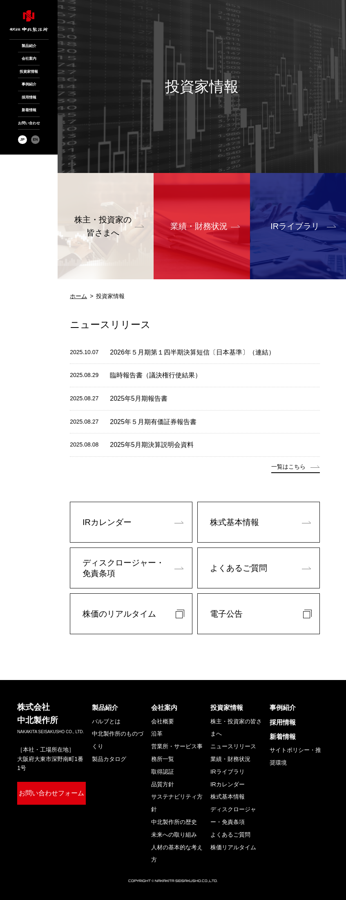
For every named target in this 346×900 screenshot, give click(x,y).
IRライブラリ (294, 226)
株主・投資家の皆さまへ (236, 727)
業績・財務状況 (199, 226)
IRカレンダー (227, 784)
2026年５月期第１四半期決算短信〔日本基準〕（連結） (192, 352)
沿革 (157, 733)
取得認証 (162, 771)
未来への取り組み (174, 834)
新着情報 (29, 110)
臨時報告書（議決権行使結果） (155, 375)
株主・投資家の (103, 227)
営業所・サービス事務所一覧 (177, 752)
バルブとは (106, 721)
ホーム (78, 296)
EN (35, 139)
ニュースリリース (233, 746)
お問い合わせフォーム (51, 793)
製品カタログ (109, 759)
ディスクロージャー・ (233, 817)
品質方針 (162, 784)
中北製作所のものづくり (117, 740)
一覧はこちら (288, 466)
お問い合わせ (29, 123)
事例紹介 (29, 84)
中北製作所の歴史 (174, 822)
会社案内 (29, 58)
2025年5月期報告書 (138, 398)
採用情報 (29, 97)
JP (22, 139)
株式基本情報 (227, 796)
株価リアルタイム (233, 847)
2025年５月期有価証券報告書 (153, 421)
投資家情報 (29, 72)
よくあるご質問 (230, 834)
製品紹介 (29, 46)
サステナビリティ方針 (177, 802)
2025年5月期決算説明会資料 (152, 444)
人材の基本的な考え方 (177, 853)
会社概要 (162, 721)
